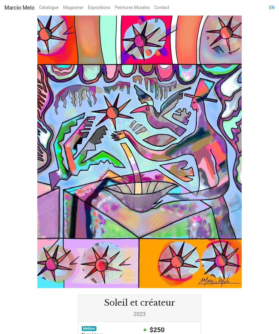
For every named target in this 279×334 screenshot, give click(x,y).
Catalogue (49, 7)
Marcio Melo (19, 7)
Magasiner (73, 7)
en (272, 7)
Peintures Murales (132, 7)
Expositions (99, 7)
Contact (161, 7)
